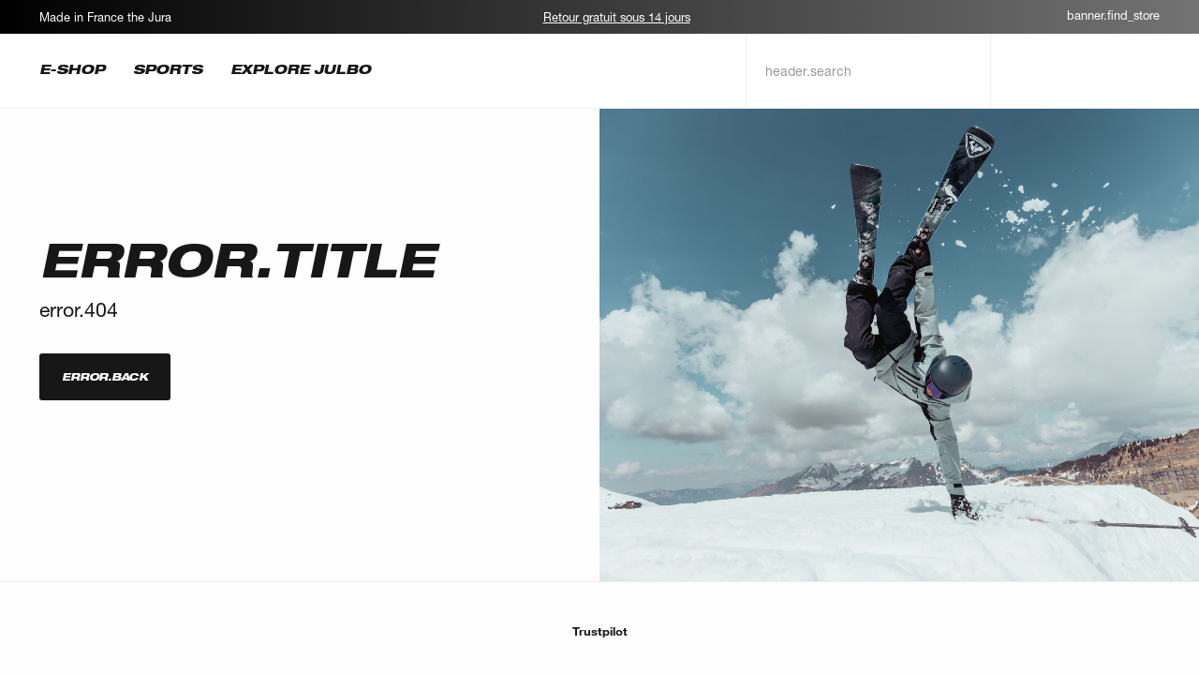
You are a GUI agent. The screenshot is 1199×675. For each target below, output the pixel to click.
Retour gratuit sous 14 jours (616, 16)
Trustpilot (600, 630)
